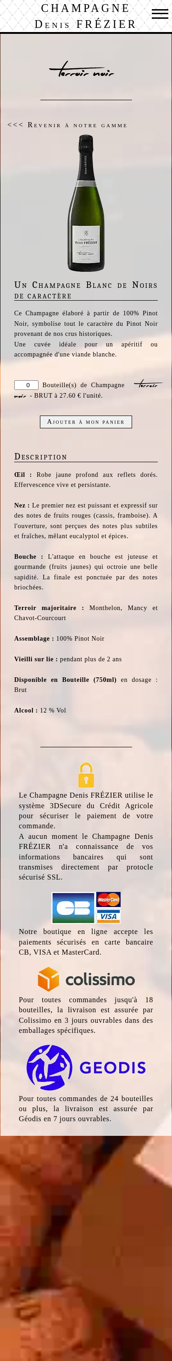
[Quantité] (26, 385)
